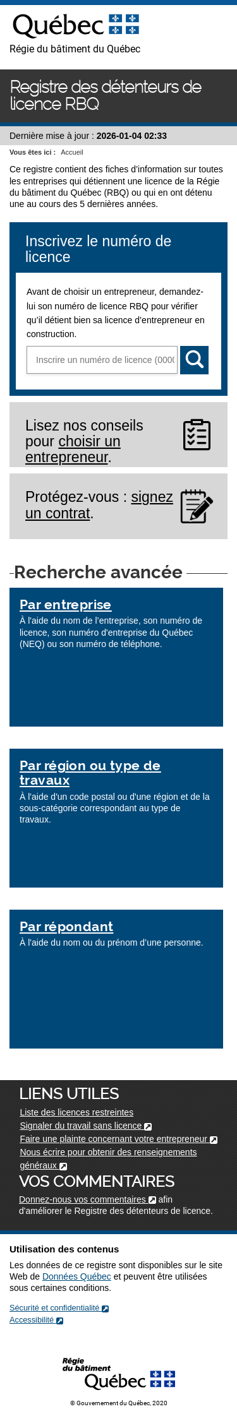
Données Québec (76, 1276)
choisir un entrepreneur (73, 449)
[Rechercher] (194, 360)
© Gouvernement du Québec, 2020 (118, 1403)
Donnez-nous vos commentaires (87, 1199)
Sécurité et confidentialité (59, 1307)
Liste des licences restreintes (76, 1112)
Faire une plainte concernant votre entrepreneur (118, 1139)
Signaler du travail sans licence (86, 1126)
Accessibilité (36, 1319)
